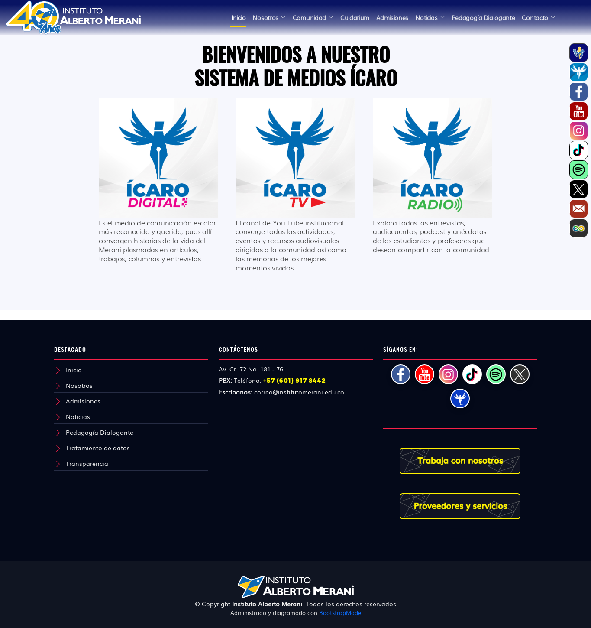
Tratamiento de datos (98, 447)
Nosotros (79, 385)
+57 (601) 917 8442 (294, 380)
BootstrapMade (340, 612)
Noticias (78, 416)
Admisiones (83, 401)
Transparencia (87, 463)
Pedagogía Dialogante (99, 432)
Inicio (238, 17)
